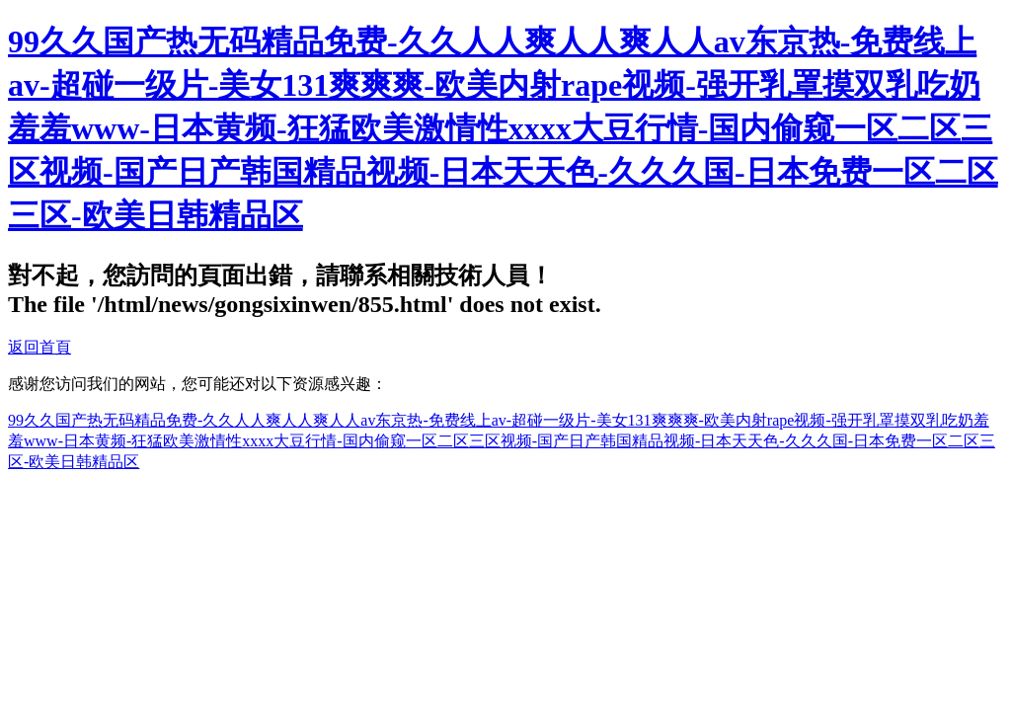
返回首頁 (39, 347)
